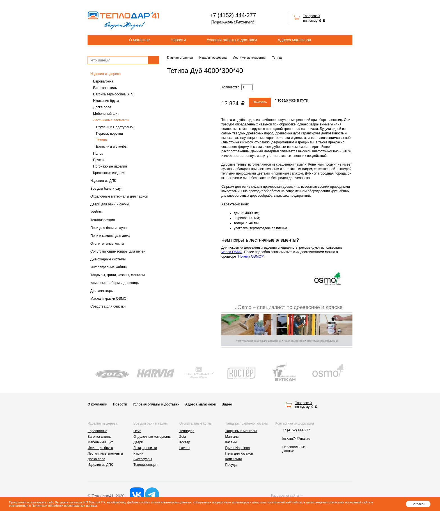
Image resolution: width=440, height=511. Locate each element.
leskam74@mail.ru (296, 439)
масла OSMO (231, 252)
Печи (137, 431)
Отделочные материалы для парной (119, 196)
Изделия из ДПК (103, 181)
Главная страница (180, 57)
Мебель (96, 212)
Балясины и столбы (111, 146)
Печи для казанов (239, 453)
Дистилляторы (101, 291)
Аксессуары (143, 459)
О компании (97, 404)
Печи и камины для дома (110, 236)
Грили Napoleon (237, 448)
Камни (138, 453)
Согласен (418, 504)
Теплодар (186, 431)
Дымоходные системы (108, 259)
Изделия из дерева (105, 74)
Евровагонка (103, 81)
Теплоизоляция (102, 220)
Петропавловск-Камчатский (232, 22)
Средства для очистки (108, 306)
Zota (182, 437)
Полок (98, 153)
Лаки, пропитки (145, 448)
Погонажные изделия (110, 166)
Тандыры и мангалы (241, 431)
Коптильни (233, 459)
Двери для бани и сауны (109, 204)
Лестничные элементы (111, 120)
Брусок (98, 160)
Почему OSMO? (250, 256)
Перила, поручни (109, 134)
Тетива (101, 140)
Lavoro (184, 448)
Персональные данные (294, 449)
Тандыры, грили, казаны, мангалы (117, 275)
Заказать (260, 102)
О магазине (139, 40)
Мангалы (232, 437)
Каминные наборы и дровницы (114, 283)
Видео (226, 404)
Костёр (184, 442)
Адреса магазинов (294, 40)
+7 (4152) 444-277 (233, 15)
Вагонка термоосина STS (113, 94)
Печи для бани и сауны (108, 228)
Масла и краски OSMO (108, 299)
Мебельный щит (106, 114)
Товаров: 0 (311, 16)
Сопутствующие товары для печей (117, 251)
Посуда (231, 465)
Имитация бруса (106, 101)
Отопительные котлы (107, 244)
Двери (138, 442)
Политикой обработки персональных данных (64, 505)
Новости (178, 40)
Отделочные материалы (152, 437)
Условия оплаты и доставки (232, 40)
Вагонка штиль (105, 88)
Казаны (231, 442)
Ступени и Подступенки (115, 127)
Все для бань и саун (106, 189)
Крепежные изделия (109, 173)
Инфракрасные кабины (108, 267)
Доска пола (102, 107)
